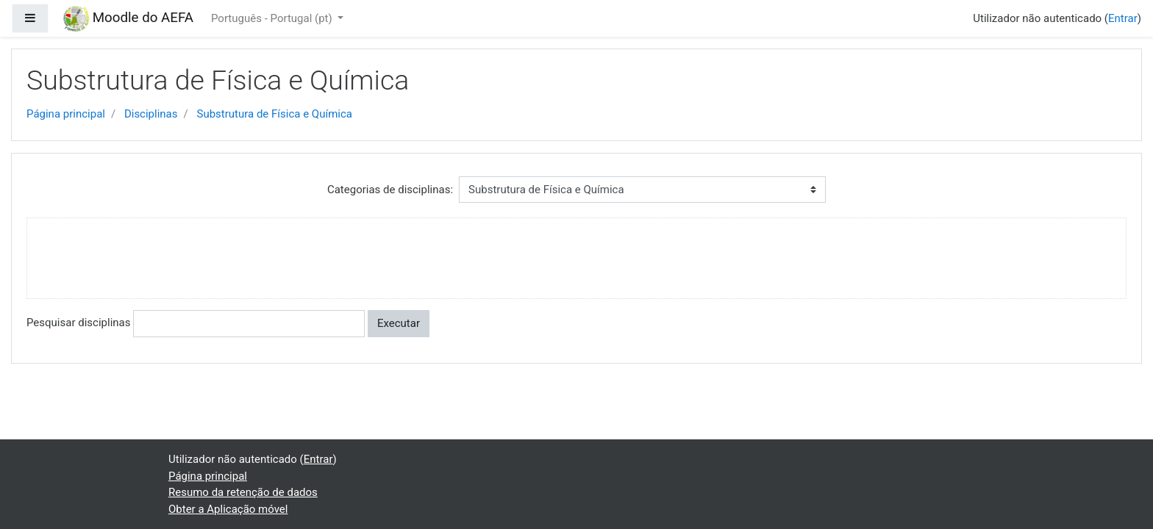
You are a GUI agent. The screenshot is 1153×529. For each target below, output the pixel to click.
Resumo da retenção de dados (243, 492)
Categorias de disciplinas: (390, 189)
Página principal (65, 113)
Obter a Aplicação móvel (228, 509)
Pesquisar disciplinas (78, 322)
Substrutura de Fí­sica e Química (274, 113)
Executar (398, 323)
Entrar (1123, 18)
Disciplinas (151, 113)
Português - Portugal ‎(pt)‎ (273, 18)
